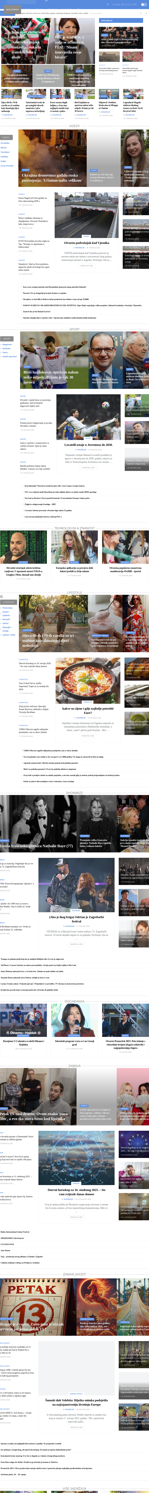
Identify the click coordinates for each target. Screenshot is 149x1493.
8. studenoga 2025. (129, 1186)
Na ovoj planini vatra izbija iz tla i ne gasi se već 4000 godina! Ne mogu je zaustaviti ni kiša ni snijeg (63, 757)
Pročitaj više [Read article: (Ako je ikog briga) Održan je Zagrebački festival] (76, 944)
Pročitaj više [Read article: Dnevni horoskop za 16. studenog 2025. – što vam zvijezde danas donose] (76, 1217)
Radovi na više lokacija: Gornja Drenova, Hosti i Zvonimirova (48, 78)
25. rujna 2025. (125, 1052)
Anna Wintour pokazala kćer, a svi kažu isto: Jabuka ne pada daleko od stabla (32, 971)
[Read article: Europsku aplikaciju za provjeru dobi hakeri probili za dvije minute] (74, 547)
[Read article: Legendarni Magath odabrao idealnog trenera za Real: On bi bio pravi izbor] (133, 94)
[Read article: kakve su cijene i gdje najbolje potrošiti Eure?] (88, 681)
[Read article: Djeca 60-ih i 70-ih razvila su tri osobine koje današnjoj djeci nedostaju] (11, 94)
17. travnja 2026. (23, 579)
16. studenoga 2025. (82, 1199)
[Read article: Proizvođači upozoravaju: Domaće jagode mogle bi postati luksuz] (132, 57)
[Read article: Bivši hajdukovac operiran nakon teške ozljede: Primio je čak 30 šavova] (84, 94)
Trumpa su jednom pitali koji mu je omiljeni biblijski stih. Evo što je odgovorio (32, 959)
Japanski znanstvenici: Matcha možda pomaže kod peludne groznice (50, 763)
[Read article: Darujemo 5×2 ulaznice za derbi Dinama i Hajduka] (23, 1020)
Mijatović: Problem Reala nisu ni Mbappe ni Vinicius (108, 105)
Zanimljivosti (87, 1319)
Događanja (23, 1035)
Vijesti (26, 9)
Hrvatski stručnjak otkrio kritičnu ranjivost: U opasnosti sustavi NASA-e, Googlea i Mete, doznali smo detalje (23, 571)
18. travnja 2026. (106, 74)
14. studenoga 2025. (74, 1049)
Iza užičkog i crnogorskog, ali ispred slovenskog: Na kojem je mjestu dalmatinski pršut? (36, 1450)
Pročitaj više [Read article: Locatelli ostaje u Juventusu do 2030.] (88, 468)
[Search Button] (108, 4)
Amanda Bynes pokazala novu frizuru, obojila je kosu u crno (25, 978)
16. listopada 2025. (129, 1217)
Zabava (84, 1106)
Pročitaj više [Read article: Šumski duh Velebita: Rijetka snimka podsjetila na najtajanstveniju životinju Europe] (76, 1427)
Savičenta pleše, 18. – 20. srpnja (13, 1475)
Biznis (102, 65)
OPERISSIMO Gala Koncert (12, 1238)
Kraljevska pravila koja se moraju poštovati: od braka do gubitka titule (29, 990)
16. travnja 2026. (108, 46)
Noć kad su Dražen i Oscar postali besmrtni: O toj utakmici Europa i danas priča (57, 498)
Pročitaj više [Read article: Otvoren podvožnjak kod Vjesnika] (87, 266)
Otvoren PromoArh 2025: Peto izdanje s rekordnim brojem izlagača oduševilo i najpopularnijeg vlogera (125, 1044)
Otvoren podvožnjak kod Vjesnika (86, 243)
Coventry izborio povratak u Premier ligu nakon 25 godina (48, 511)
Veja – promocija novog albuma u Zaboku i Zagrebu (22, 1257)
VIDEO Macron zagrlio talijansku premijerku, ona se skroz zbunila (50, 751)
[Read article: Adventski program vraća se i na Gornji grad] (74, 1020)
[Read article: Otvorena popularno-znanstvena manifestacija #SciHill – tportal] (125, 547)
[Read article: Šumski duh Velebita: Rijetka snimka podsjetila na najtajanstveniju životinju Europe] (76, 1368)
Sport (39, 9)
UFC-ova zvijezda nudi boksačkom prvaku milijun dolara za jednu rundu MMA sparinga (60, 492)
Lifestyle (51, 9)
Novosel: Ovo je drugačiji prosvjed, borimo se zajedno (44, 293)
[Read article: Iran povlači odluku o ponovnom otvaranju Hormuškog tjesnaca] (109, 57)
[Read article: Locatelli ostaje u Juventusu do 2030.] (88, 417)
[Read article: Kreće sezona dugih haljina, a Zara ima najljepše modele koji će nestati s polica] (60, 94)
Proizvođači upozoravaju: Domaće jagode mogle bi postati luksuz (132, 70)
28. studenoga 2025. (23, 1049)
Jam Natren (5, 1251)
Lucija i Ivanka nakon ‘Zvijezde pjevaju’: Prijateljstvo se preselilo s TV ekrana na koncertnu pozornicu (42, 984)
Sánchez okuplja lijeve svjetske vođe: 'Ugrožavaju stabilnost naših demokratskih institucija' (59, 318)
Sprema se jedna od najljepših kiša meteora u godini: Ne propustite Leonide (31, 1444)
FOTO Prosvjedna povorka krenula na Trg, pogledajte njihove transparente (136, 204)
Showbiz (66, 9)
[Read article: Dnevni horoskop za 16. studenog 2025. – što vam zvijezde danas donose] (76, 1158)
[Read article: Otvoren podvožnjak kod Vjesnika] (87, 215)
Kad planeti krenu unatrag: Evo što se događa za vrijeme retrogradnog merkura (33, 1456)
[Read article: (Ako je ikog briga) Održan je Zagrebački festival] (76, 885)
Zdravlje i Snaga (36, 96)
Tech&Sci (23, 562)
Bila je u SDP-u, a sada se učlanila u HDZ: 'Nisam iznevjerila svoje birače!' (69, 47)
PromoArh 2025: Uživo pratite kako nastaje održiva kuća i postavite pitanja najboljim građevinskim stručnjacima (46, 1468)
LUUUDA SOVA (7, 1244)
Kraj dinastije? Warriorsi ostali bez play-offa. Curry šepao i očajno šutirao (55, 486)
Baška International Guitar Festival (15, 1232)
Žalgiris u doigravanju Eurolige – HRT (40, 504)
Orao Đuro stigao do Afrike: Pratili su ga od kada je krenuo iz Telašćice (29, 1462)
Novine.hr (8, 115)
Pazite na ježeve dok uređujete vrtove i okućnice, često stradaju (48, 781)
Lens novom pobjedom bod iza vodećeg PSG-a (43, 517)
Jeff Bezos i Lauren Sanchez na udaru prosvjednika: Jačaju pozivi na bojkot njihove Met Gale (38, 965)
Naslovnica (12, 9)
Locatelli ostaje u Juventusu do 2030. (88, 444)
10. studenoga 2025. (129, 1155)
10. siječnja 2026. (128, 1365)
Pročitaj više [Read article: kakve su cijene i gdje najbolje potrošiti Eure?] (88, 736)
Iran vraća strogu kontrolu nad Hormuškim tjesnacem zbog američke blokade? (54, 287)
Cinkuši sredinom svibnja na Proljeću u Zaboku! (20, 1263)
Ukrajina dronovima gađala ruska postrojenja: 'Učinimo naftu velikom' (16, 78)
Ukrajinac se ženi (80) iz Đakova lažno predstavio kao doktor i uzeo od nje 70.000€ (56, 299)
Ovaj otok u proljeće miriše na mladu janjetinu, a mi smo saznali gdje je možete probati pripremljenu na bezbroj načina (71, 775)
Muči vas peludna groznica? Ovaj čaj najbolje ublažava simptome (49, 769)
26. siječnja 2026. (82, 1409)
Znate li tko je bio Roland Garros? (37, 312)
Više (78, 9)
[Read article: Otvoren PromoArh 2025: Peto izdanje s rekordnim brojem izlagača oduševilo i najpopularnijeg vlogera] (125, 1020)
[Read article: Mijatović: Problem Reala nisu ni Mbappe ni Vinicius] (109, 94)
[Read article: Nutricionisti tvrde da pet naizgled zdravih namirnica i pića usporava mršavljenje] (36, 94)
